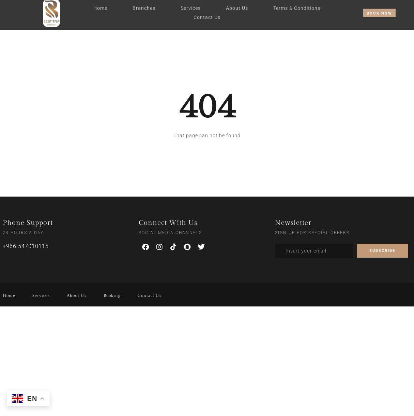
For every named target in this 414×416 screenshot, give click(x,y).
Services (191, 6)
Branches (144, 6)
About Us (237, 6)
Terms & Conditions (296, 6)
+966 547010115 (26, 246)
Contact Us (207, 15)
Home (100, 6)
